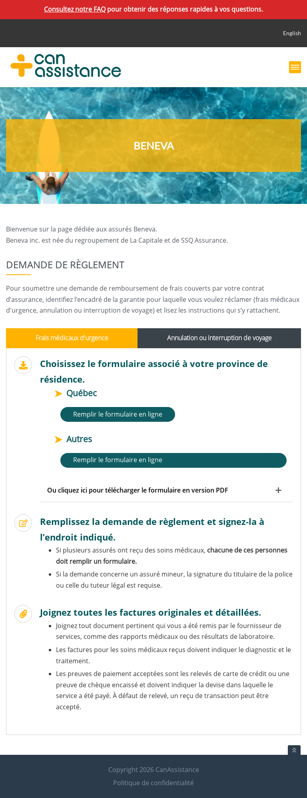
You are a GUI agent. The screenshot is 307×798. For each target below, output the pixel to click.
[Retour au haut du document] (294, 750)
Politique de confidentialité (153, 782)
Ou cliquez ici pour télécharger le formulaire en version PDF (137, 490)
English (292, 33)
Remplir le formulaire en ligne (117, 414)
